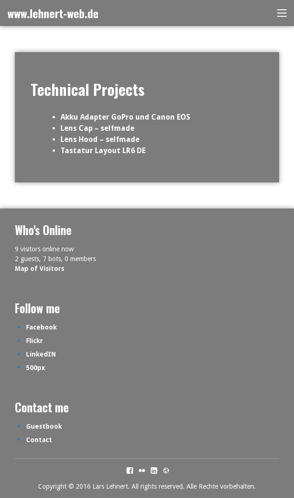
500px (35, 367)
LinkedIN (41, 354)
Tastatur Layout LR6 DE (103, 150)
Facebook (41, 327)
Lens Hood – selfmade (100, 139)
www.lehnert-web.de (53, 13)
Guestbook (44, 426)
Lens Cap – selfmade (97, 128)
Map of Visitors (39, 268)
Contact (39, 440)
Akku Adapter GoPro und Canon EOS (125, 117)
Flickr (34, 340)
